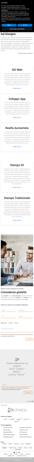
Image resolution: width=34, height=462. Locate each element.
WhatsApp (18, 449)
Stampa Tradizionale (17, 198)
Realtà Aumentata (17, 128)
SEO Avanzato (23, 432)
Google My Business (8, 437)
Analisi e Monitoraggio (8, 434)
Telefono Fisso (12, 447)
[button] (32, 2)
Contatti (4, 443)
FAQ (11, 454)
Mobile (20, 447)
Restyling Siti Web (7, 432)
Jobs (22, 443)
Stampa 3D (17, 165)
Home (2, 405)
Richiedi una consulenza (25, 53)
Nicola (18, 370)
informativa (30, 334)
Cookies (21, 454)
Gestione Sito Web (7, 427)
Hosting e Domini (23, 430)
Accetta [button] (25, 25)
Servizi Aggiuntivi (6, 425)
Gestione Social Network (25, 437)
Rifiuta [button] (9, 25)
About (10, 443)
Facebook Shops (23, 434)
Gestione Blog (6, 430)
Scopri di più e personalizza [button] (17, 29)
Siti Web (17, 69)
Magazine (28, 443)
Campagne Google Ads (25, 427)
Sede (30, 447)
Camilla (18, 367)
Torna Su (30, 401)
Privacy (15, 454)
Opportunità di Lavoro (21, 455)
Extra (2, 442)
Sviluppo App (17, 99)
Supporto (16, 443)
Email (25, 447)
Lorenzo (15, 370)
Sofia (14, 367)
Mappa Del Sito (11, 455)
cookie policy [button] (4, 10)
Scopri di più (17, 88)
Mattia (17, 369)
